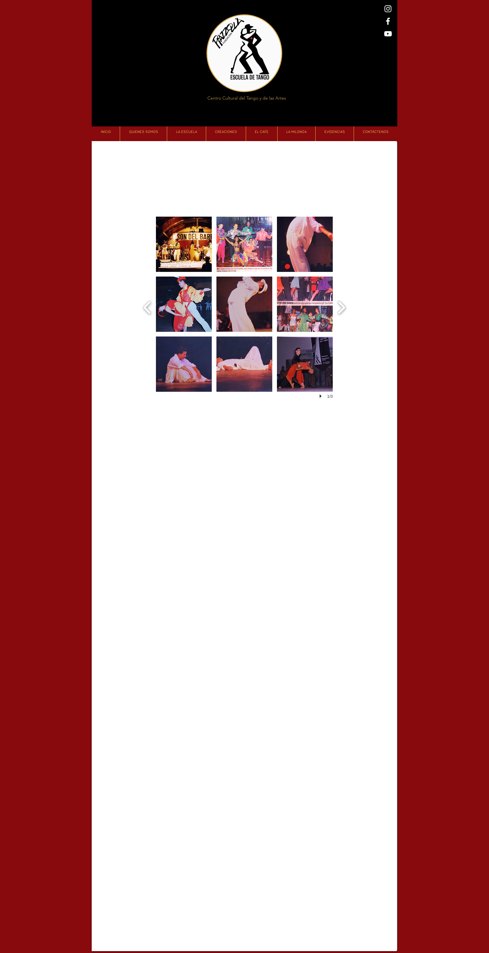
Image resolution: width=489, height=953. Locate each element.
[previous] (147, 307)
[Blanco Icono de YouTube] (388, 33)
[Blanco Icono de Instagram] (388, 8)
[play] (321, 396)
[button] (184, 244)
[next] (341, 307)
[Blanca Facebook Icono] (388, 21)
